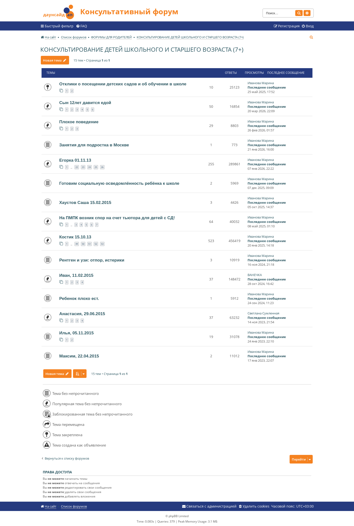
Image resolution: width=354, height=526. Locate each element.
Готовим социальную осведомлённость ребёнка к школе (119, 183)
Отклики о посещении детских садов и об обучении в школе (122, 83)
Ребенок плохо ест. (79, 298)
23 (83, 167)
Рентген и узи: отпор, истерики (91, 259)
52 (96, 243)
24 (89, 167)
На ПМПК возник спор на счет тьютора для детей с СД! (117, 217)
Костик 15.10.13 (75, 236)
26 (102, 167)
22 (76, 167)
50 (83, 243)
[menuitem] (81, 26)
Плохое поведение (79, 121)
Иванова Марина (261, 82)
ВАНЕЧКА (255, 274)
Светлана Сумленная (263, 313)
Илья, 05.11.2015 (76, 332)
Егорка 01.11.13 (75, 159)
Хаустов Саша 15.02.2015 (85, 202)
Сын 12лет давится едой (85, 102)
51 (89, 243)
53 (102, 243)
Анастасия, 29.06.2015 (82, 313)
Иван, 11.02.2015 (76, 275)
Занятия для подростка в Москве (94, 144)
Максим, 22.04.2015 (79, 355)
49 (76, 243)
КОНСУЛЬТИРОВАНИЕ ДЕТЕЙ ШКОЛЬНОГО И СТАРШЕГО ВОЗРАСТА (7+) (141, 49)
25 (96, 167)
